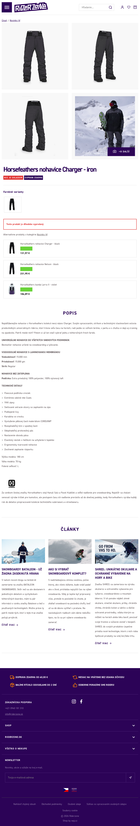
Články (70, 528)
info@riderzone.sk (14, 713)
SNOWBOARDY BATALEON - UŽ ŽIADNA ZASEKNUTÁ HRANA (22, 571)
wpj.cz (74, 820)
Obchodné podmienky (51, 803)
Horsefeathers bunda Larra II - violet (38, 284)
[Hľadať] (111, 7)
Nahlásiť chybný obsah (24, 803)
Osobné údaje (74, 803)
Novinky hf (15, 20)
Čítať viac (8, 624)
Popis (70, 312)
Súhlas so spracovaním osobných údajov (107, 803)
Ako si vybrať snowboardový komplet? (67, 571)
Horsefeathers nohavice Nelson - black (39, 264)
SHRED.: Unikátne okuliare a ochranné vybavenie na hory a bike (116, 573)
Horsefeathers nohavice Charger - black (40, 243)
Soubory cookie (70, 810)
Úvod (4, 20)
